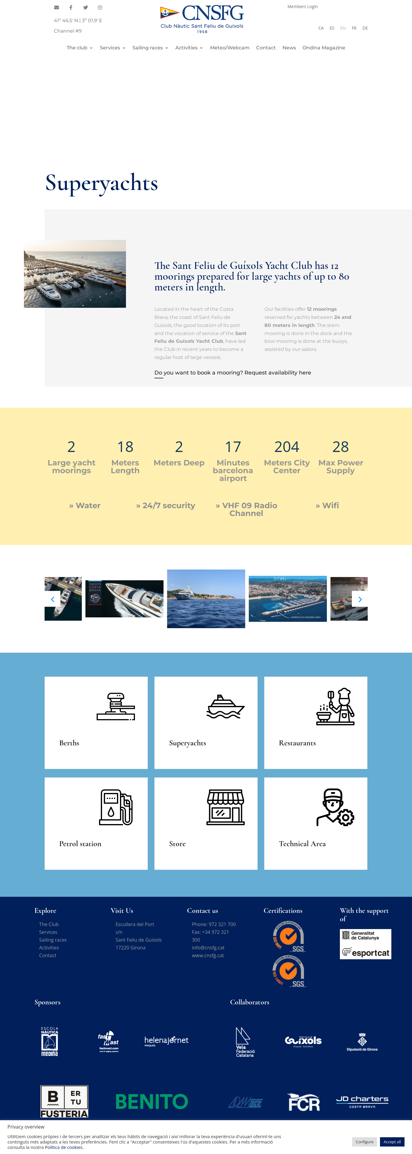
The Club (49, 924)
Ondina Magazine (323, 48)
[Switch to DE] (365, 28)
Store (177, 843)
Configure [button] (364, 1141)
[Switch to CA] (321, 28)
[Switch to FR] (354, 28)
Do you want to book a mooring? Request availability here (232, 372)
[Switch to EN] (343, 28)
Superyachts (187, 742)
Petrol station (80, 843)
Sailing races (148, 48)
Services (110, 48)
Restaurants (297, 742)
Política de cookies (63, 1147)
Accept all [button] (392, 1141)
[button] (360, 599)
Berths (69, 742)
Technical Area (302, 843)
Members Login (303, 6)
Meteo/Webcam (230, 48)
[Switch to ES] (332, 28)
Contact (266, 48)
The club (77, 48)
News (289, 48)
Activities (186, 48)
